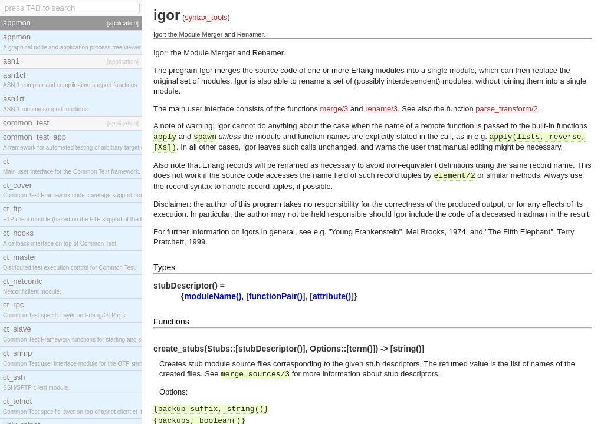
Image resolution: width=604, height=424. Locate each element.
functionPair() (276, 296)
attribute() (332, 296)
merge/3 (334, 108)
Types (164, 267)
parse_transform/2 (506, 108)
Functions (171, 321)
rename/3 (381, 108)
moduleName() (212, 296)
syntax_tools (206, 17)
